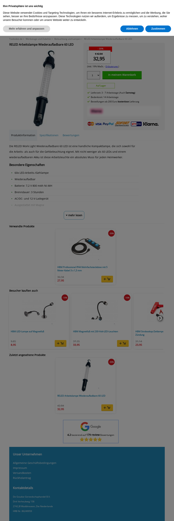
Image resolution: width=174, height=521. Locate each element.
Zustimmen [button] (158, 28)
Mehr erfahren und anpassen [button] (26, 28)
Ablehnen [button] (132, 28)
